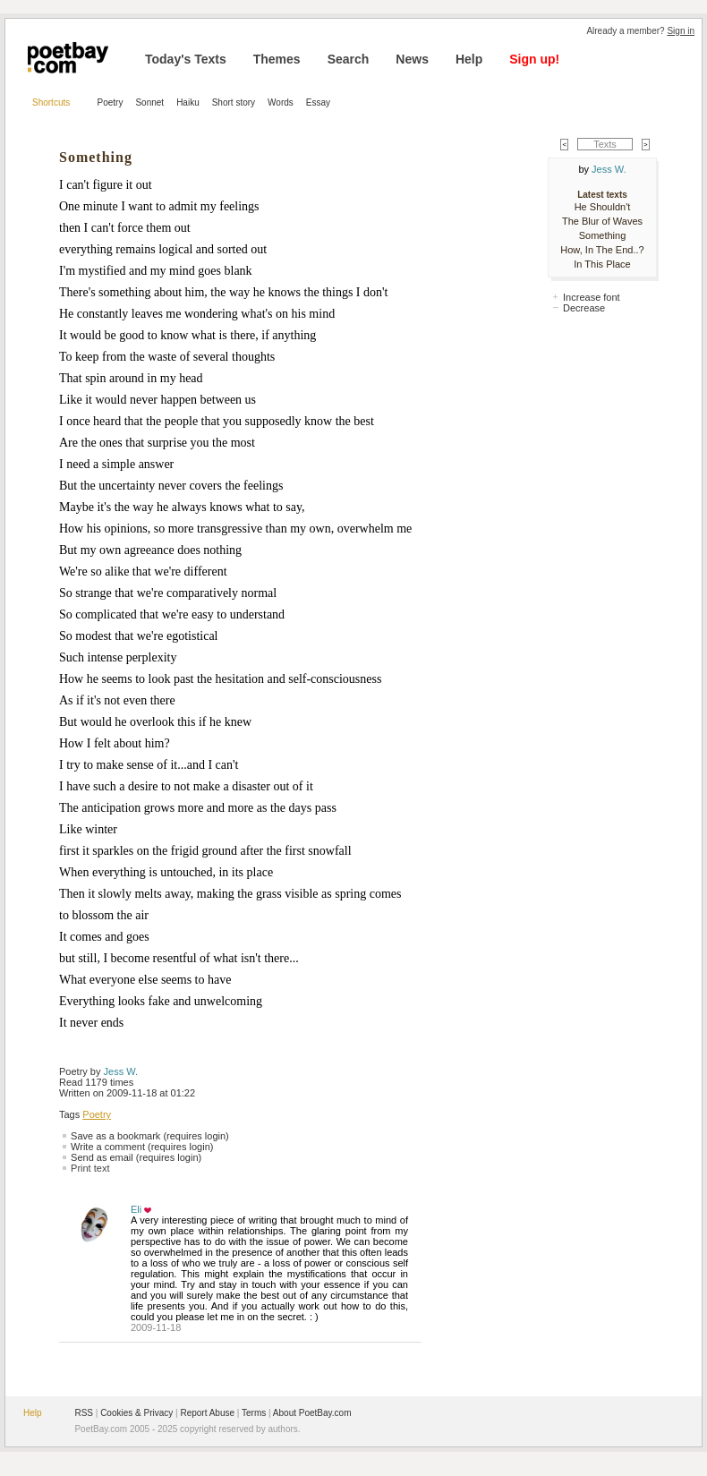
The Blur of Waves (602, 221)
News (412, 59)
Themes (277, 59)
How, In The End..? (601, 249)
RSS (83, 1413)
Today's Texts (185, 59)
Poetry (111, 102)
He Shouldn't (603, 206)
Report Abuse (207, 1413)
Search (349, 59)
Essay (318, 102)
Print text (90, 1168)
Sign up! (534, 59)
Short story (233, 102)
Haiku (188, 102)
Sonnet (149, 102)
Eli (136, 1209)
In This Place (602, 264)
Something (602, 235)
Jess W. (121, 1071)
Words (281, 102)
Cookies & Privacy (136, 1413)
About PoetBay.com (312, 1413)
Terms (254, 1413)
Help (469, 59)
